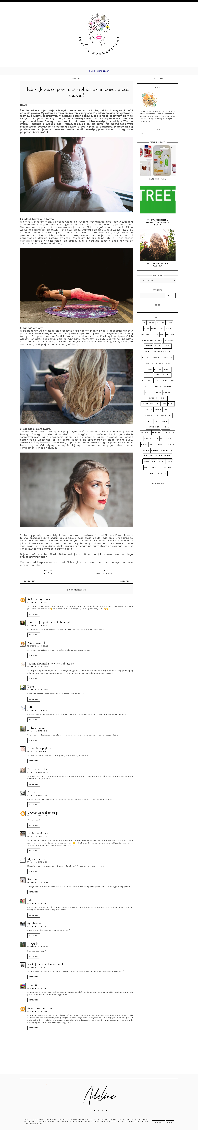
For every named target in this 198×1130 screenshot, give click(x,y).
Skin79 (146, 452)
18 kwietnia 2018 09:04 (37, 884)
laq (157, 475)
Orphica (165, 429)
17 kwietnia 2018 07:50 (37, 753)
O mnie (89, 72)
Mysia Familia (36, 861)
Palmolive (145, 435)
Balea (153, 330)
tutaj (75, 346)
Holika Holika (161, 383)
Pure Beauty (165, 440)
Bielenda (170, 336)
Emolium (158, 371)
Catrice (145, 359)
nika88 (32, 987)
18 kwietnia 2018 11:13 (36, 928)
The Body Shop (150, 458)
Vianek (162, 464)
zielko (164, 475)
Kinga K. (32, 945)
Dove (168, 365)
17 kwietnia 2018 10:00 (37, 797)
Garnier (167, 377)
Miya (164, 406)
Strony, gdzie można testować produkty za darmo (157, 224)
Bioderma (169, 342)
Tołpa (154, 464)
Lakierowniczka (37, 835)
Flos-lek (149, 377)
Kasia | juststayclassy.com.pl (45, 966)
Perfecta (156, 435)
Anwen (169, 325)
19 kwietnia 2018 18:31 (37, 1013)
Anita (31, 794)
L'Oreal (147, 388)
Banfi (168, 330)
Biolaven (148, 348)
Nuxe (157, 423)
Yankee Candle (150, 469)
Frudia (158, 377)
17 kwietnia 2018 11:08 (37, 838)
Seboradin (169, 446)
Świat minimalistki (39, 1010)
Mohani (149, 411)
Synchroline (166, 452)
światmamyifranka (39, 601)
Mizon (171, 406)
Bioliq (157, 348)
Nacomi (158, 411)
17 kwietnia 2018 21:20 (37, 864)
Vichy (169, 464)
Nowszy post (27, 583)
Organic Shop (152, 429)
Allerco (151, 325)
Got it (170, 1123)
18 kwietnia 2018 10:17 (37, 905)
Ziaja (151, 475)
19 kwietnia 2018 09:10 (37, 969)
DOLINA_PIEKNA (36, 729)
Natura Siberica (150, 417)
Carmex (148, 354)
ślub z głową (108, 575)
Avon (146, 330)
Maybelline (153, 400)
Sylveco (154, 452)
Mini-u (164, 400)
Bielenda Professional (152, 342)
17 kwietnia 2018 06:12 (37, 733)
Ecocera (148, 371)
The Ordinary (165, 458)
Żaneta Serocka (37, 771)
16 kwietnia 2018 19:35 (37, 604)
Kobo (172, 383)
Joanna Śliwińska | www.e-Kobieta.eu (50, 665)
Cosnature (157, 359)
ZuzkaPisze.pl (36, 645)
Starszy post (125, 583)
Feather (32, 881)
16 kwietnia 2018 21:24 (37, 712)
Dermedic (149, 365)
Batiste (155, 336)
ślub (98, 575)
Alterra (160, 325)
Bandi (161, 330)
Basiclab (145, 336)
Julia (30, 709)
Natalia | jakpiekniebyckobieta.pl (48, 624)
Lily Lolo (149, 394)
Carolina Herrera (162, 354)
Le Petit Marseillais (162, 388)
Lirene (158, 394)
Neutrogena (166, 417)
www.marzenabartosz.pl (43, 814)
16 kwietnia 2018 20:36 (37, 692)
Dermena (160, 365)
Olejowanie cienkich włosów (157, 266)
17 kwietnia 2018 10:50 (37, 818)
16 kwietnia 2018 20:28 (37, 627)
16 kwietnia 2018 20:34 (37, 669)
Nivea (150, 423)
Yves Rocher (165, 469)
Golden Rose (147, 383)
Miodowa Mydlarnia (150, 406)
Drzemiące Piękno (39, 750)
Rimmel (144, 446)
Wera (30, 688)
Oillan (165, 423)
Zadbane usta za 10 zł (157, 182)
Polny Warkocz (151, 440)
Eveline (167, 371)
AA (144, 325)
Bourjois (167, 348)
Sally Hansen (156, 446)
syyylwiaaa (34, 925)
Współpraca (104, 72)
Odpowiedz (33, 616)
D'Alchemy (168, 359)
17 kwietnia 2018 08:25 (37, 774)
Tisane (146, 464)
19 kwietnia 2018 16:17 (37, 990)
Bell (162, 336)
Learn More (158, 1123)
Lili (29, 902)
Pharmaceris (168, 435)
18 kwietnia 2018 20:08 (37, 949)
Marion (166, 394)
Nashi (166, 411)
